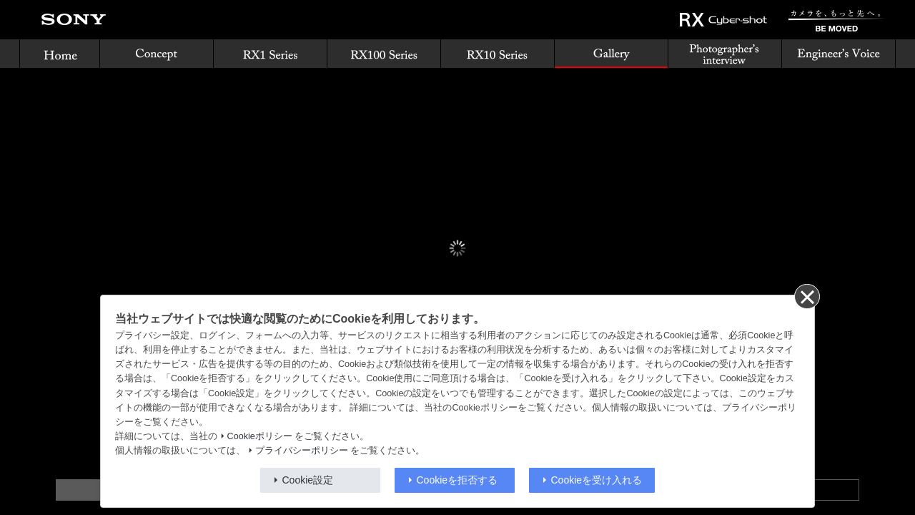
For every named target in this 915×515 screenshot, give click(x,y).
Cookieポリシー (259, 436)
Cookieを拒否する (457, 480)
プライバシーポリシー (301, 451)
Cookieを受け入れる (597, 480)
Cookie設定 (308, 480)
